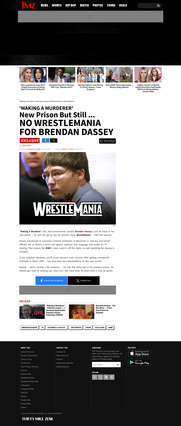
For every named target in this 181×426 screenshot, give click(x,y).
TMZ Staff (26, 145)
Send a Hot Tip (62, 356)
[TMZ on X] (25, 38)
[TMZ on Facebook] (21, 38)
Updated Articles (27, 378)
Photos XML (26, 404)
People (24, 396)
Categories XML (27, 389)
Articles (24, 370)
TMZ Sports (75, 327)
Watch (89, 60)
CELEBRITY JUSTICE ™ (56, 327)
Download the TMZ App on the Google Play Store (139, 362)
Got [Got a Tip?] (27, 49)
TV (42, 327)
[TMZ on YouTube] (106, 377)
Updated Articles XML (30, 381)
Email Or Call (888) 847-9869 (50, 49)
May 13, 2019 (67, 149)
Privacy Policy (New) (29, 356)
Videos (24, 407)
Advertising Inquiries (64, 363)
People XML (26, 400)
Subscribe (118, 364)
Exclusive (99, 327)
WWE (110, 327)
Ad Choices (25, 363)
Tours (131, 60)
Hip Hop (68, 60)
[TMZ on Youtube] (30, 38)
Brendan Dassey (29, 327)
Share (51, 280)
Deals (151, 60)
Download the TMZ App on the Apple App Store (139, 353)
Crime (88, 327)
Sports (45, 60)
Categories (25, 385)
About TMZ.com (27, 352)
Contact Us (61, 352)
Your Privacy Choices (29, 367)
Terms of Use (26, 359)
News (25, 60)
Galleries (24, 393)
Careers (59, 359)
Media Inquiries (62, 367)
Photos (110, 60)
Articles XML (26, 374)
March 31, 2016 (34, 149)
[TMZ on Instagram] (35, 38)
